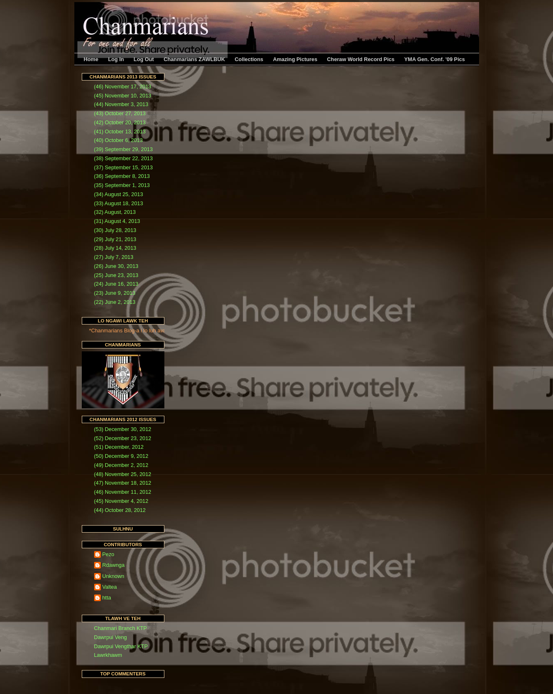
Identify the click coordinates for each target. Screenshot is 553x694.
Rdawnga (113, 565)
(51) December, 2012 (119, 447)
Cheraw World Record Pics (360, 59)
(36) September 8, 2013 (122, 176)
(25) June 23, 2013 (116, 275)
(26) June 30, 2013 (116, 266)
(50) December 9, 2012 (121, 456)
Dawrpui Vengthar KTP (121, 646)
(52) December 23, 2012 (123, 438)
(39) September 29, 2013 (123, 149)
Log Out (144, 59)
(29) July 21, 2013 (115, 239)
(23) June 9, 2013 (114, 293)
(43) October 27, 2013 (120, 113)
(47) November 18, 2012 (123, 483)
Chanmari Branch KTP (120, 628)
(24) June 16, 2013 (116, 284)
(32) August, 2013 (115, 212)
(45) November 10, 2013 (123, 95)
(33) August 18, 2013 (118, 203)
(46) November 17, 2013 (123, 86)
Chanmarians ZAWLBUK (194, 59)
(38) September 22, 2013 (123, 158)
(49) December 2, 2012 (121, 465)
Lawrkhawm (108, 655)
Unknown (113, 576)
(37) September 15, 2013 (123, 167)
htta (106, 598)
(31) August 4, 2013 (117, 221)
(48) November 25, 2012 (123, 474)
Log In (116, 59)
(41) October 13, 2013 (120, 131)
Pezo (108, 554)
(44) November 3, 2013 (121, 104)
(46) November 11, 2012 (123, 492)
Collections (249, 59)
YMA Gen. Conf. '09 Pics (434, 59)
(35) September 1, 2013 (122, 185)
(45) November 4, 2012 (121, 501)
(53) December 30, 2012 (123, 429)
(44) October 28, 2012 (120, 510)
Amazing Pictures (295, 59)
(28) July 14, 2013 (115, 248)
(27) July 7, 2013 (113, 257)
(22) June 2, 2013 (114, 302)
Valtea (109, 587)
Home (91, 59)
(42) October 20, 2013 (120, 122)
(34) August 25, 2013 (118, 194)
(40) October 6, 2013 (118, 140)
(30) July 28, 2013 (115, 230)
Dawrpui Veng (110, 637)
